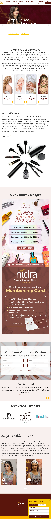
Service (36, 504)
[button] (25, 423)
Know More (6, 136)
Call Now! (25, 33)
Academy (44, 504)
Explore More (14, 33)
